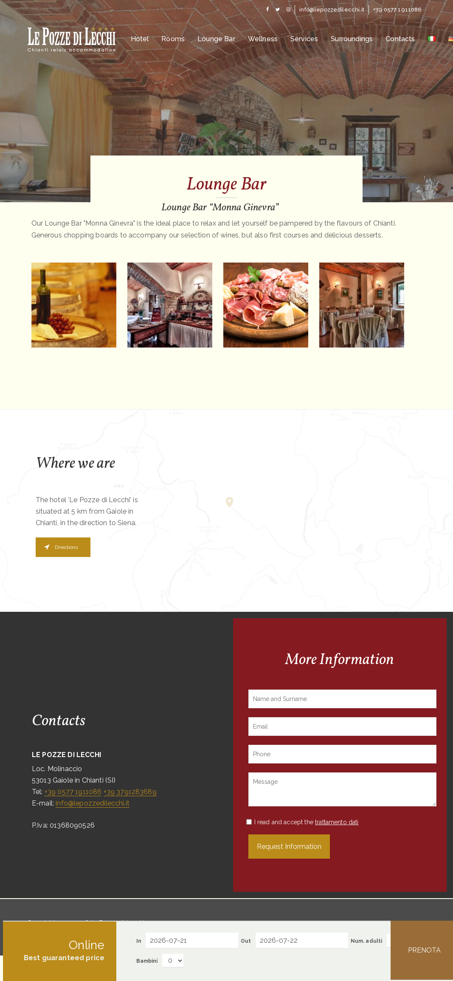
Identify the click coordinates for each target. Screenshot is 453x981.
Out (246, 941)
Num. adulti (367, 941)
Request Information (289, 846)
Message (342, 789)
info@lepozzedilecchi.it (92, 803)
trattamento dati (337, 822)
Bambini (147, 961)
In (138, 941)
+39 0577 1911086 (73, 792)
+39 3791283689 (130, 792)
